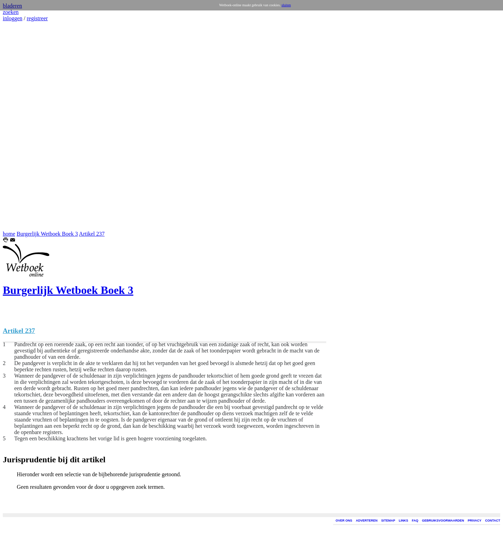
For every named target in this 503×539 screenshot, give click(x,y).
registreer (37, 18)
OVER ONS (344, 520)
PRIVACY (474, 520)
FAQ (415, 520)
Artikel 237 (91, 234)
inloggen (12, 18)
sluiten (286, 5)
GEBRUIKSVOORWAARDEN (443, 520)
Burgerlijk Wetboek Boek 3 (47, 234)
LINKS (403, 520)
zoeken (11, 12)
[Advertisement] (24, 126)
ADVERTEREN (367, 520)
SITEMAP (388, 520)
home (9, 234)
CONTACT (492, 520)
